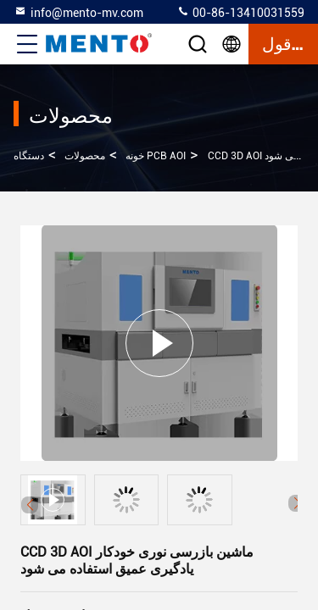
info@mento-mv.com (78, 11)
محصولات (84, 156)
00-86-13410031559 (240, 11)
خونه (135, 156)
